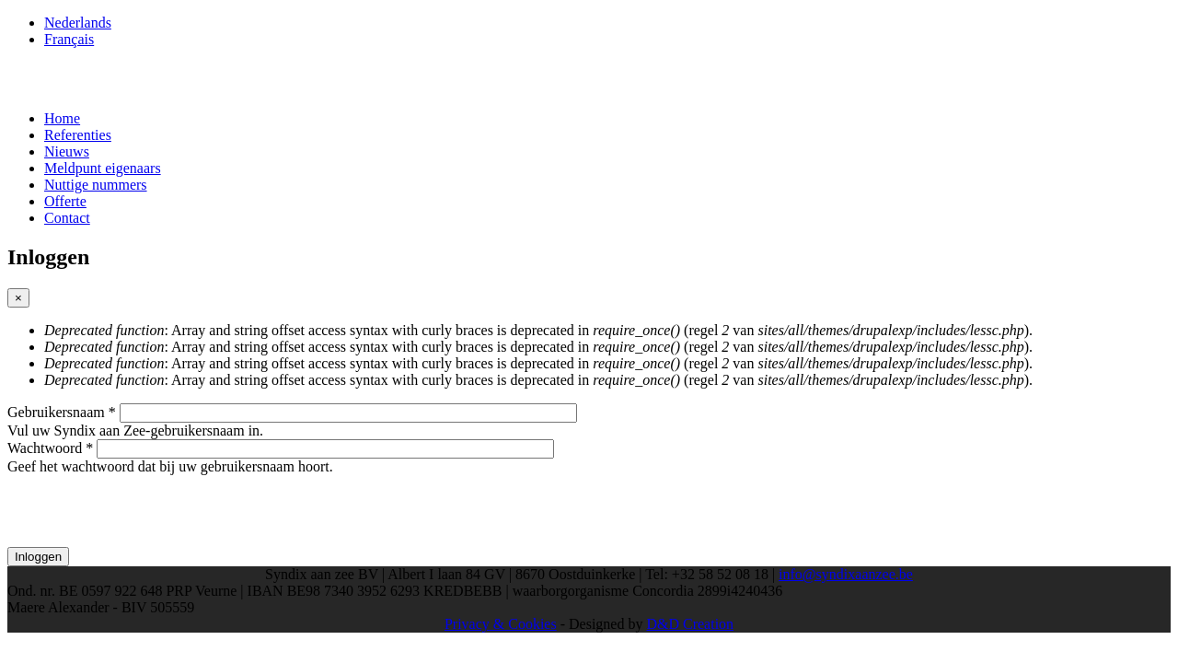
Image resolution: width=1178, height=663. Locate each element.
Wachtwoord (50, 448)
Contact (67, 218)
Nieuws (66, 151)
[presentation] (147, 511)
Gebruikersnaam (61, 412)
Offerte (65, 201)
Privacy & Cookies (501, 624)
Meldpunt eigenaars (102, 168)
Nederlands (77, 22)
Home (62, 118)
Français (69, 39)
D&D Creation (689, 624)
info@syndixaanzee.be (846, 574)
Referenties (77, 135)
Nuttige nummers (95, 184)
